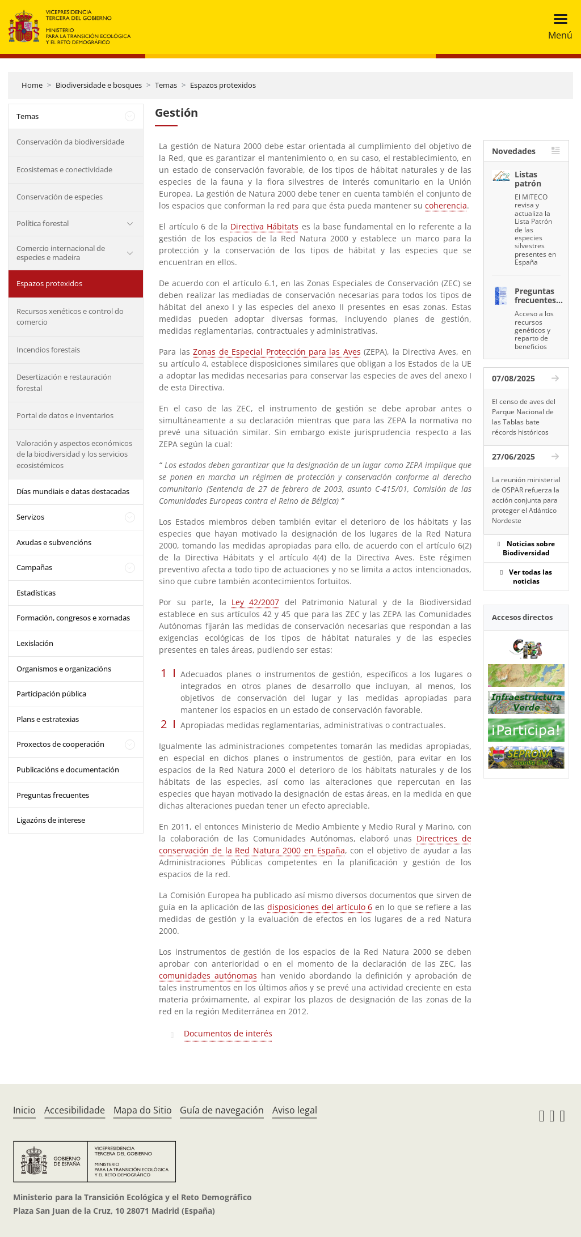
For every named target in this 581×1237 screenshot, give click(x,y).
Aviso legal (294, 1110)
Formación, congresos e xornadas (73, 618)
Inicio (24, 1110)
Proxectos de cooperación (60, 744)
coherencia (446, 205)
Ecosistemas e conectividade (64, 169)
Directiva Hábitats (264, 226)
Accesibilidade (74, 1110)
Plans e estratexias (47, 719)
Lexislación (34, 643)
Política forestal (42, 223)
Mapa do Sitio (142, 1110)
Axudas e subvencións (53, 542)
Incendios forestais (48, 350)
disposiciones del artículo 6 (319, 907)
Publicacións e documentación (67, 769)
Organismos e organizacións (63, 669)
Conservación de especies (59, 197)
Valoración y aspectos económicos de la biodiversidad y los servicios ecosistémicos (74, 454)
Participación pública (51, 693)
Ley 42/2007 (255, 602)
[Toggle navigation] (557, 27)
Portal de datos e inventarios (64, 415)
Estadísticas (36, 593)
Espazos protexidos (223, 85)
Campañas (34, 567)
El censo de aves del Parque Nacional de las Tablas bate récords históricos (523, 417)
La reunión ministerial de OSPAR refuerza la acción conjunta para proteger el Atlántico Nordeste (526, 500)
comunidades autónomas (208, 975)
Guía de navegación (222, 1110)
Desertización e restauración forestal (64, 382)
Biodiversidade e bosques (99, 85)
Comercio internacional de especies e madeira (60, 252)
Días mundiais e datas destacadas (72, 491)
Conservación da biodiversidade (70, 142)
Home (32, 85)
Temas (166, 85)
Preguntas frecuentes (52, 795)
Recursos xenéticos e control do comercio (70, 317)
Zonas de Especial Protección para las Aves (276, 351)
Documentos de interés (228, 1033)
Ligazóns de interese (50, 820)
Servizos (30, 517)
